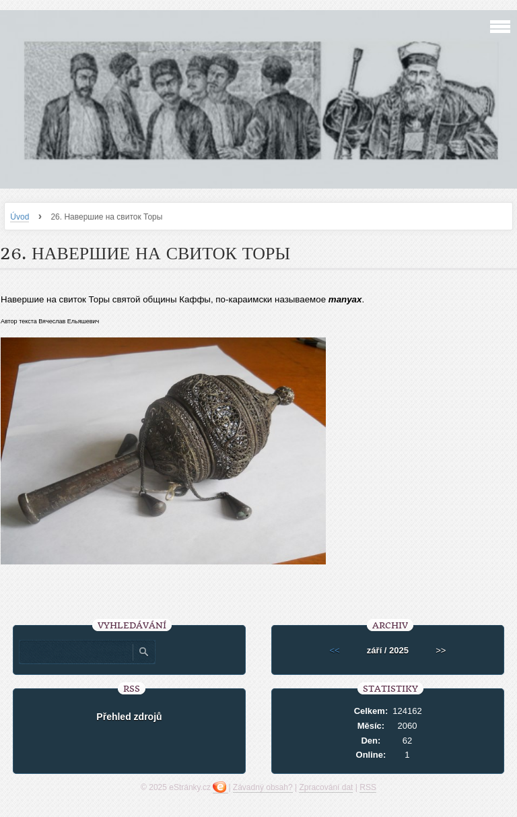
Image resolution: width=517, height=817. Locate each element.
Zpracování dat (326, 787)
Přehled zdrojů (129, 716)
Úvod (19, 217)
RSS (367, 787)
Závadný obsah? (263, 787)
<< (335, 650)
